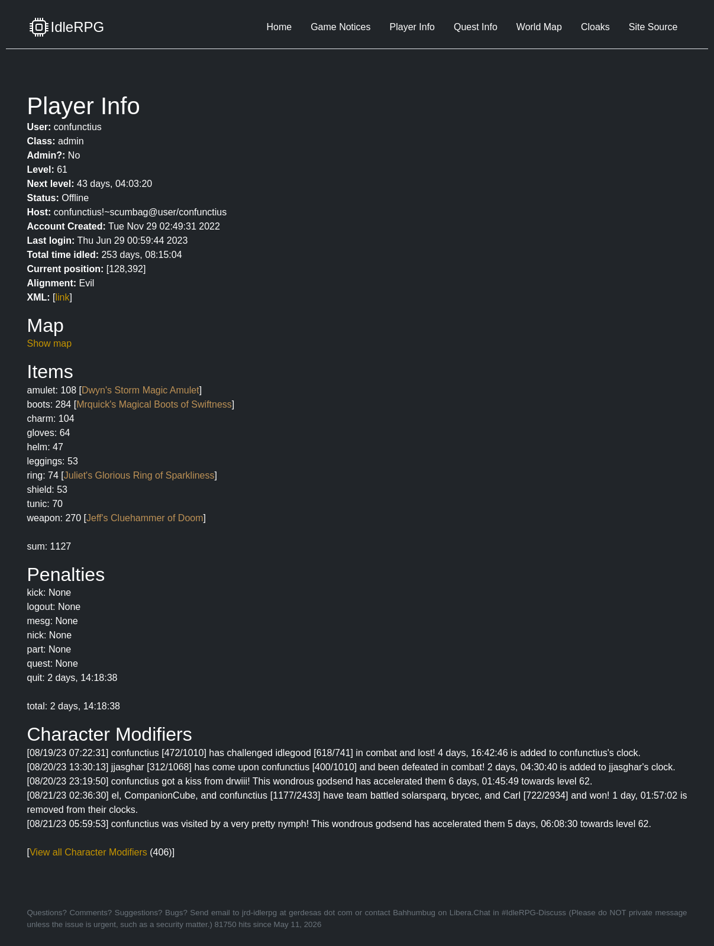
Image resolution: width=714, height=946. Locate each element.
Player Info (412, 27)
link (63, 297)
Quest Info (475, 27)
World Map (539, 27)
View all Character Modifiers (88, 852)
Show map (49, 343)
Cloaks (595, 27)
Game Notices (340, 27)
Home (279, 27)
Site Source (653, 27)
